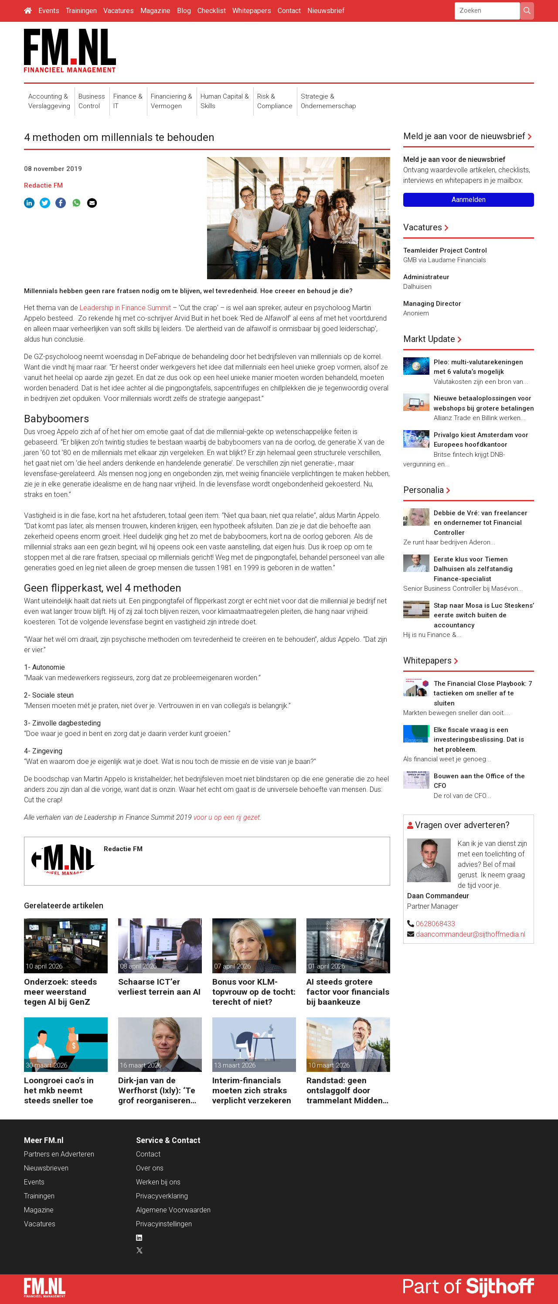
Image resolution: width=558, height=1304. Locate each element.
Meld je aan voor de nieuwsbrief (464, 136)
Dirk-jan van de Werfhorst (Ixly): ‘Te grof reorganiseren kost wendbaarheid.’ (156, 1090)
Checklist (211, 11)
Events (48, 11)
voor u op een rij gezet (227, 817)
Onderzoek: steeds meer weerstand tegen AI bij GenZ (60, 992)
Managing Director (432, 304)
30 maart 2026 (46, 1065)
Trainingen (81, 11)
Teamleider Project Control (445, 250)
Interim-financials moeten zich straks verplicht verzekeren (251, 1090)
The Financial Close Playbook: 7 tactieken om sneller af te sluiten (483, 693)
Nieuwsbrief (326, 11)
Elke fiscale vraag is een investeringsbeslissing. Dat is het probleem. (479, 739)
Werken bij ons (158, 1182)
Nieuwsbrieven (46, 1168)
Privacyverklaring (162, 1196)
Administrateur (426, 277)
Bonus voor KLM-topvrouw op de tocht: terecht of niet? (254, 992)
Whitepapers (251, 11)
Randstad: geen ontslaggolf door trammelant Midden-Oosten (346, 1090)
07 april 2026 (232, 966)
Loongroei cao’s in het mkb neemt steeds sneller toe (59, 1090)
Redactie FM (43, 185)
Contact (289, 11)
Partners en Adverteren (59, 1154)
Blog (184, 11)
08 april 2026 (138, 966)
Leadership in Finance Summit (125, 308)
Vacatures (118, 11)
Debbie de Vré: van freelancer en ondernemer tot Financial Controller (480, 523)
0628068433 (435, 924)
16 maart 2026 (140, 1065)
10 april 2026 (44, 966)
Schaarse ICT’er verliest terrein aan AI (159, 987)
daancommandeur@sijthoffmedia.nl (470, 934)
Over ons (149, 1168)
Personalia (423, 490)
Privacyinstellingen (164, 1224)
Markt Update (429, 339)
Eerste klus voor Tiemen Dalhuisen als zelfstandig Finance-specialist (473, 569)
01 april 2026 (326, 966)
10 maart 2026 (329, 1065)
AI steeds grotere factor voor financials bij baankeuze (347, 992)
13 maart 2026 (234, 1065)
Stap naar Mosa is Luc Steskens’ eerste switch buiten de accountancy (484, 615)
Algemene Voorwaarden (173, 1210)
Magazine (155, 11)
